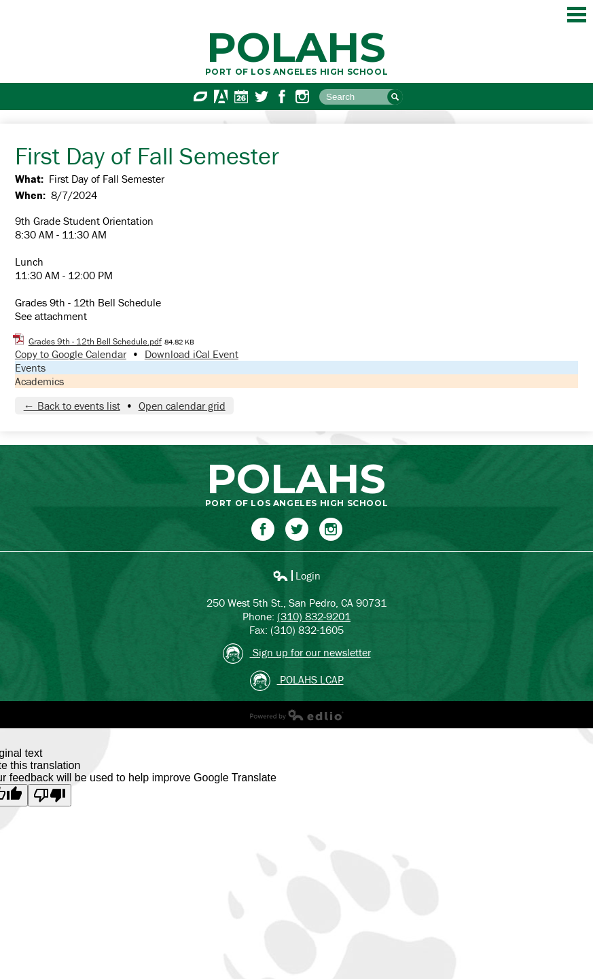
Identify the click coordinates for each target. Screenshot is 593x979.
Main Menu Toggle (576, 14)
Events (30, 367)
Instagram (302, 96)
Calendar (241, 96)
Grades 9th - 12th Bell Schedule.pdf (95, 341)
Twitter (261, 96)
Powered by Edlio (296, 715)
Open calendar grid (182, 405)
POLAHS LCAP (297, 681)
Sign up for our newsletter (297, 653)
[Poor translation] (49, 795)
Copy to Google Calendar (70, 354)
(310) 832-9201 (314, 616)
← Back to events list (72, 405)
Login (296, 575)
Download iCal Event (191, 354)
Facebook (282, 96)
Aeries (221, 96)
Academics (39, 381)
